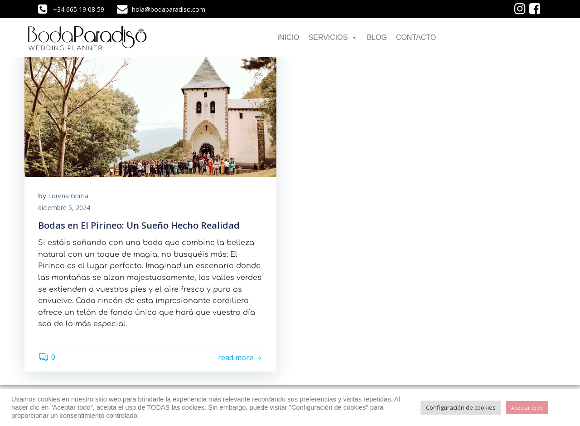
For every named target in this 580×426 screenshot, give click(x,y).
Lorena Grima (68, 195)
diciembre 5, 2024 (64, 207)
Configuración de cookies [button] (461, 407)
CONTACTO (416, 37)
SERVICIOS (333, 37)
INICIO (288, 37)
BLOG (377, 37)
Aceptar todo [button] (527, 407)
